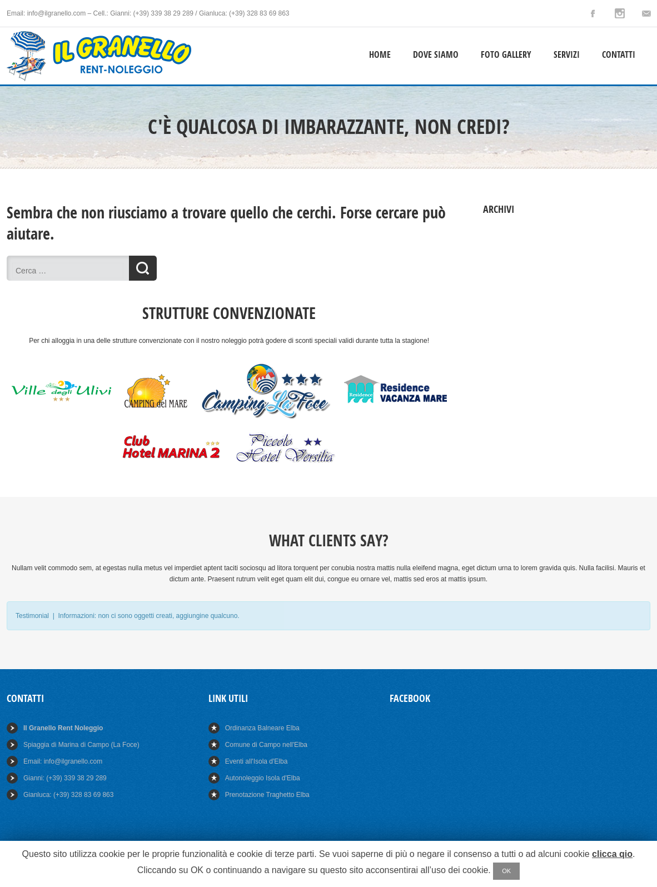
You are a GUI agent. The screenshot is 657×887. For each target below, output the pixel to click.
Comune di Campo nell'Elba (266, 745)
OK (506, 871)
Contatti (618, 54)
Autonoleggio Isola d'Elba (262, 778)
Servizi (567, 54)
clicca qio (612, 854)
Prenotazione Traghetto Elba (267, 795)
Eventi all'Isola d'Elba (256, 761)
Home (380, 54)
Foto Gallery (506, 54)
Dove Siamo (436, 54)
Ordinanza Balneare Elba (262, 728)
